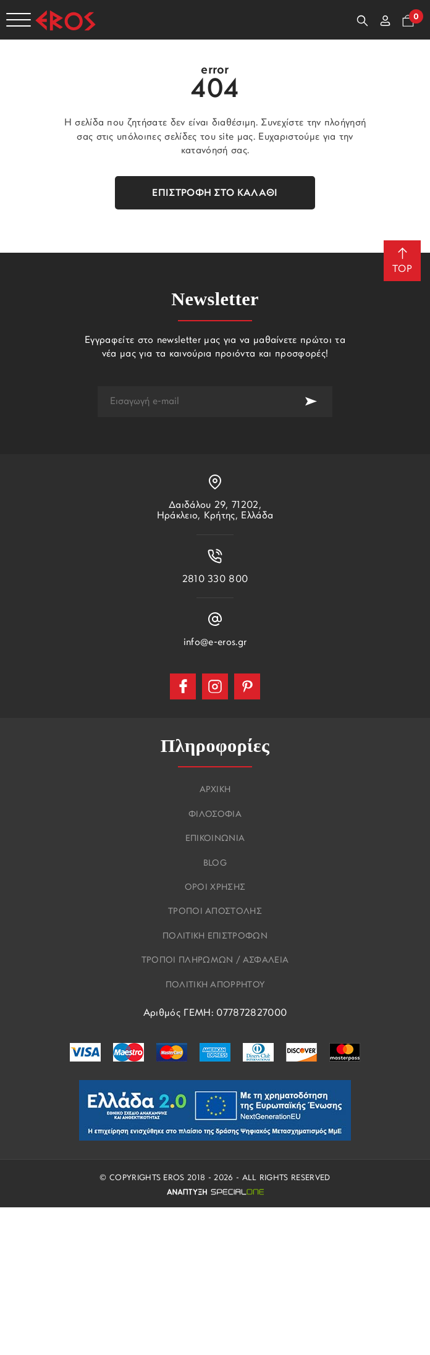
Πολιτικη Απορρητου (215, 985)
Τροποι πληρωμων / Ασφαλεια (215, 960)
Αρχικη (215, 790)
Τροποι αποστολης (215, 912)
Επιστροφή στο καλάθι (214, 193)
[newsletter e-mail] (193, 401)
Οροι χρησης (215, 888)
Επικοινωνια (215, 839)
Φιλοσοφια (215, 815)
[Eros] (65, 20)
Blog (215, 863)
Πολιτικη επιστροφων (215, 936)
